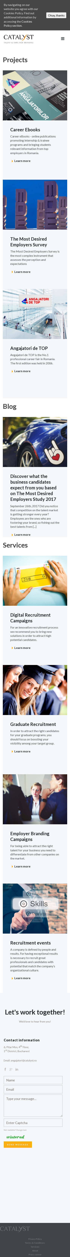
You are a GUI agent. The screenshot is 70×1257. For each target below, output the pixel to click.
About (35, 1250)
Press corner (35, 1254)
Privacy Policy (35, 1239)
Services (35, 1246)
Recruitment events (30, 942)
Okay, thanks (56, 15)
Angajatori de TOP (29, 348)
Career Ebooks (25, 129)
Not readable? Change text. (15, 1130)
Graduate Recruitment (33, 724)
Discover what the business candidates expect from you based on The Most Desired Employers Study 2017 (33, 487)
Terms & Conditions (35, 1242)
